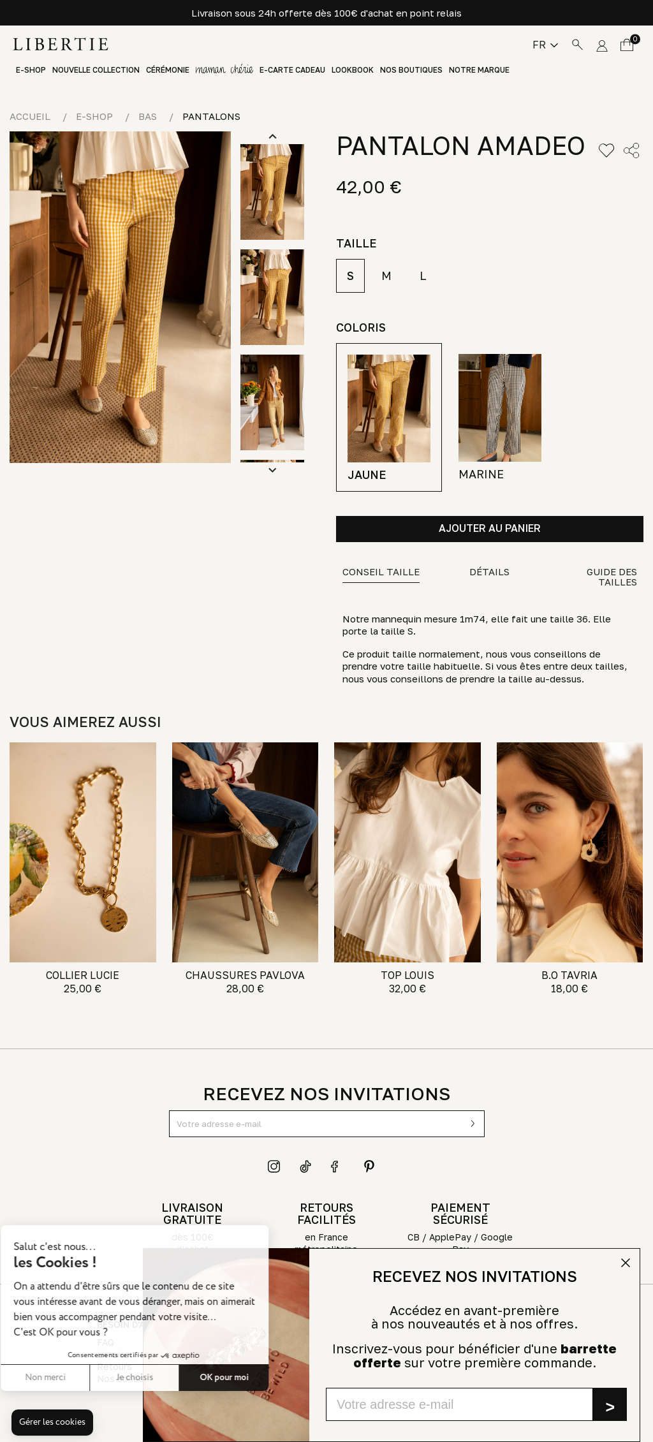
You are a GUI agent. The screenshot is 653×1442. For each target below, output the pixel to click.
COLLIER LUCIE (82, 975)
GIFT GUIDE (224, 70)
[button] (52, 1422)
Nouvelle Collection (96, 70)
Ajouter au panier (490, 528)
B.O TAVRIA (569, 975)
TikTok (306, 1166)
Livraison (116, 1354)
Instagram (274, 1166)
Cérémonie (167, 70)
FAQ (105, 1342)
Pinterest (369, 1166)
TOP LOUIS (407, 975)
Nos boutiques (411, 70)
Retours (114, 1366)
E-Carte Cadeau (292, 70)
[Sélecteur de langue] (545, 44)
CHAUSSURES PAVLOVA (245, 975)
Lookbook (353, 70)
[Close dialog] (625, 1262)
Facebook (337, 1166)
